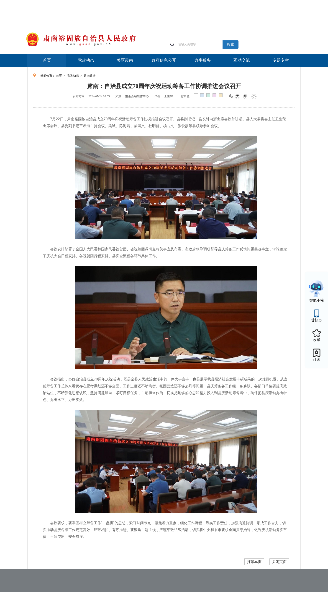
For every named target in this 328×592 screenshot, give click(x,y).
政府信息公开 (163, 60)
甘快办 (316, 320)
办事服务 (203, 60)
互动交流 (241, 60)
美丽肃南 (125, 60)
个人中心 (227, 2)
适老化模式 (246, 2)
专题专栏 (280, 60)
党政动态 (86, 60)
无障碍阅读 (267, 2)
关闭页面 (279, 562)
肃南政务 (90, 75)
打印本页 (254, 562)
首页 (47, 60)
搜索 (230, 44)
